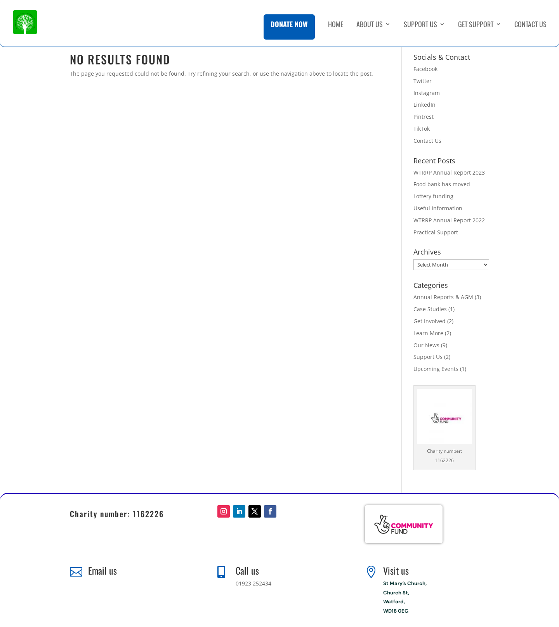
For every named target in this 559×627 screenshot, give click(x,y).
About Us (369, 28)
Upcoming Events (435, 368)
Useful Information (437, 208)
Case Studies (430, 309)
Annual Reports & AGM (443, 297)
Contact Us (530, 28)
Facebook (425, 69)
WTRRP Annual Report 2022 (449, 220)
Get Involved (429, 321)
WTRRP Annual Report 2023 (449, 172)
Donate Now (289, 27)
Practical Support (435, 232)
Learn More (428, 333)
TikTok (421, 128)
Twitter (422, 81)
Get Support (475, 28)
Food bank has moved (441, 184)
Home (335, 28)
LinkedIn (424, 104)
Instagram (426, 93)
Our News (426, 345)
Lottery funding (433, 196)
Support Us (420, 28)
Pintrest (423, 116)
